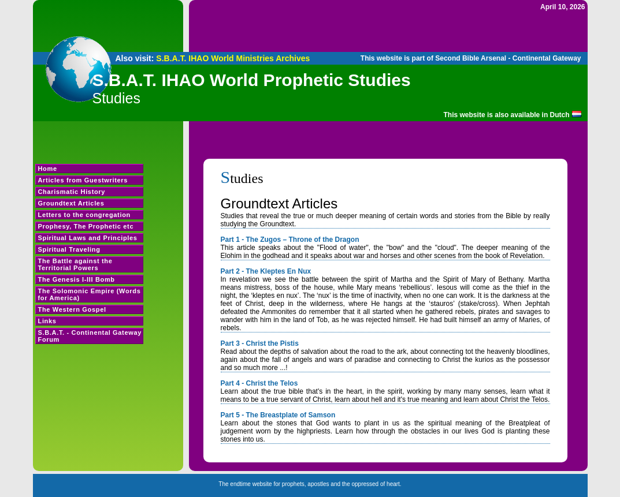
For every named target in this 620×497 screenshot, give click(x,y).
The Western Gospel (72, 309)
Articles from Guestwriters (83, 180)
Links (47, 320)
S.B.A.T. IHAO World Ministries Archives (233, 58)
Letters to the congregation (84, 214)
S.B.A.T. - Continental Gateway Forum (90, 336)
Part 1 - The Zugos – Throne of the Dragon (290, 240)
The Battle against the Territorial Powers (75, 264)
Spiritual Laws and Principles (88, 237)
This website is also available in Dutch (507, 115)
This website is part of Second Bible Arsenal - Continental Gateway (471, 58)
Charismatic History (72, 191)
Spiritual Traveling (69, 249)
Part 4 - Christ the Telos (259, 383)
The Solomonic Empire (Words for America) (89, 294)
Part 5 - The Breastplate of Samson (278, 415)
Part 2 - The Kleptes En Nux (266, 271)
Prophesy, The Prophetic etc (86, 226)
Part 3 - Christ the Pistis (260, 343)
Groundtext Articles (71, 203)
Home (47, 168)
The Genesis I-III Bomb (76, 279)
